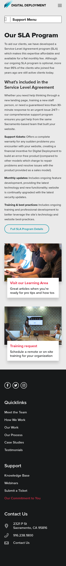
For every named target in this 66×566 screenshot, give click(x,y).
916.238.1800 (23, 535)
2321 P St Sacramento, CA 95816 (30, 526)
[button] (59, 5)
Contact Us (21, 543)
